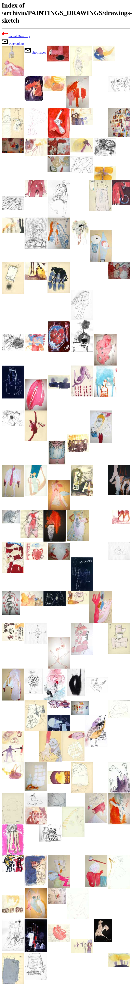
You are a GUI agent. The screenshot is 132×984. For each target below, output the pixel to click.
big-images (38, 52)
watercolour (16, 43)
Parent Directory (19, 36)
